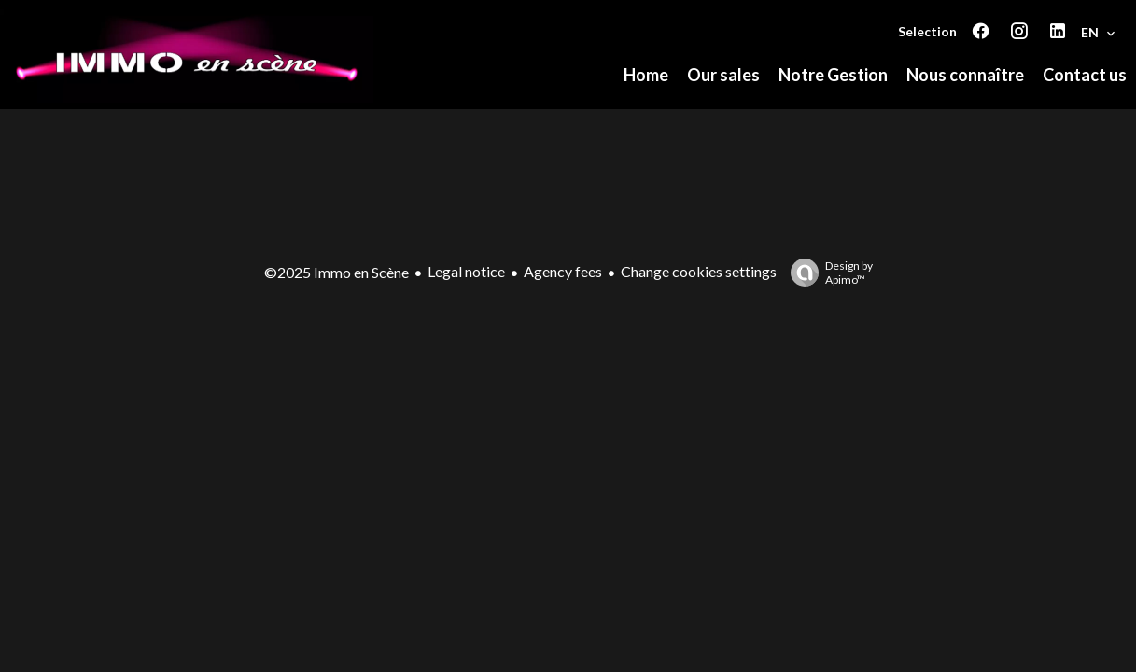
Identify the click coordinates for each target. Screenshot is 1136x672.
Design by (827, 273)
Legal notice (466, 271)
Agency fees (563, 271)
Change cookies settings (699, 271)
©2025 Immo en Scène (336, 272)
